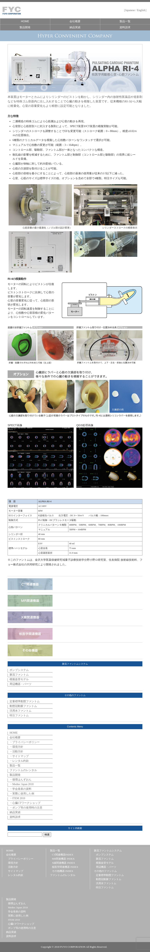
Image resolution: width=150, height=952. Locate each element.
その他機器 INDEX (62, 871)
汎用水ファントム (20, 710)
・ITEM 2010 (17, 798)
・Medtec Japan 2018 (22, 784)
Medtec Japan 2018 (18, 907)
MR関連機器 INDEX (63, 858)
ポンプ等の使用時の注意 (22, 927)
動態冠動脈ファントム (23, 706)
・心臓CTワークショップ (25, 802)
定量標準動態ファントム (25, 701)
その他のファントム (105, 871)
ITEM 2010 (14, 919)
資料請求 (125, 27)
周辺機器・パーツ (20, 684)
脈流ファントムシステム (108, 850)
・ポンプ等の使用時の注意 (26, 807)
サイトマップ (15, 871)
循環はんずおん (17, 903)
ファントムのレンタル (23, 770)
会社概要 (75, 21)
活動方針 (13, 866)
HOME (25, 21)
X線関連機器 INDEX (63, 862)
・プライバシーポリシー (25, 742)
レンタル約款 (15, 875)
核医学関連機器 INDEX (65, 866)
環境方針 (13, 862)
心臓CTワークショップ (21, 923)
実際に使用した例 (18, 915)
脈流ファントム (19, 674)
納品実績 (75, 27)
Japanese (130, 10)
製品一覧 (125, 21)
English (141, 10)
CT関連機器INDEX (62, 854)
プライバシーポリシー (20, 858)
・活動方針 (16, 751)
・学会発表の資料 (20, 788)
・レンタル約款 (19, 760)
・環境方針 (16, 746)
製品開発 (25, 27)
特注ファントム (19, 715)
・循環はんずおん (20, 779)
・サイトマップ (19, 756)
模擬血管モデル (19, 679)
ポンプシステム (19, 670)
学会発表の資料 (17, 911)
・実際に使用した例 (22, 793)
